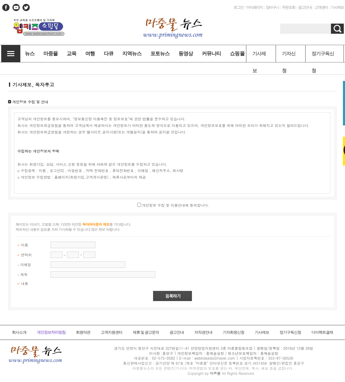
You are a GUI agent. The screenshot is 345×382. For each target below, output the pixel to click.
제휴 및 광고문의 (146, 332)
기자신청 (288, 56)
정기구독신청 (323, 56)
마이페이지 (254, 7)
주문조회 (288, 7)
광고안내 (304, 7)
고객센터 (321, 7)
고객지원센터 (111, 332)
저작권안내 (203, 332)
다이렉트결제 (322, 332)
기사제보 (337, 7)
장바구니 (272, 7)
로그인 (238, 7)
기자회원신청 (233, 332)
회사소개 (19, 332)
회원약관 (83, 332)
